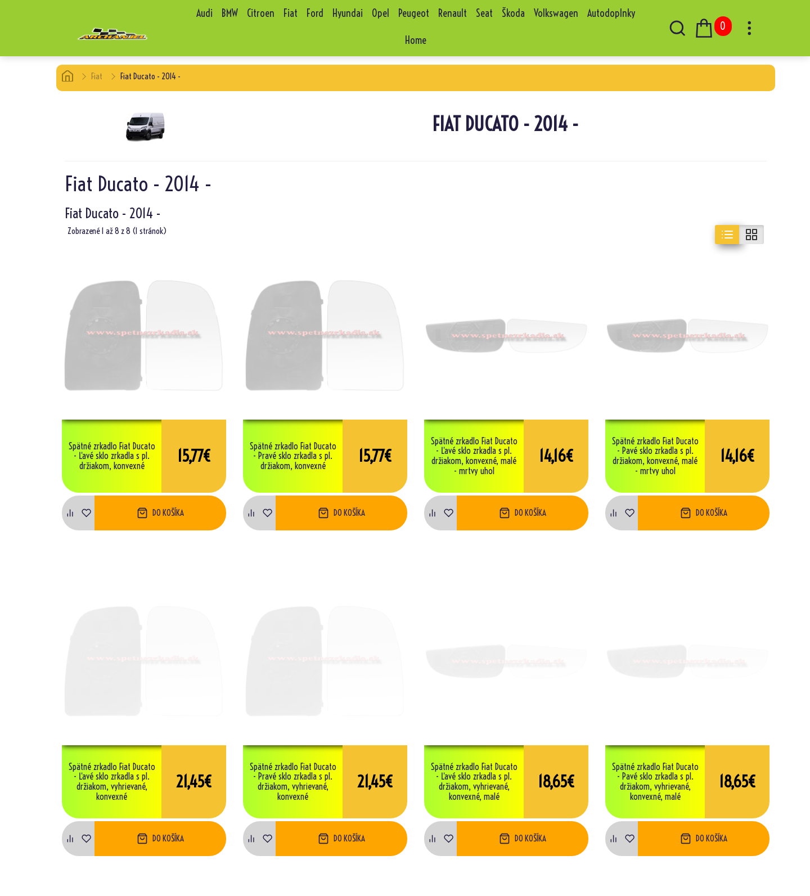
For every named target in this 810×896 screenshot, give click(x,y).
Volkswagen (556, 13)
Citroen (260, 13)
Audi (204, 13)
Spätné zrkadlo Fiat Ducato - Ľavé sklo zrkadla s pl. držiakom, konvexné (112, 456)
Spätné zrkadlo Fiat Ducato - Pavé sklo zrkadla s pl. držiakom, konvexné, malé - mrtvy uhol (655, 456)
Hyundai (347, 13)
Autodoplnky (611, 13)
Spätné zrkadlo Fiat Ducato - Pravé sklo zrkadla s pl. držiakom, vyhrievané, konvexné (293, 782)
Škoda (513, 13)
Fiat (291, 13)
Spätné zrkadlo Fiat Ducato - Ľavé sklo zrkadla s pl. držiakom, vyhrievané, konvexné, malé (474, 782)
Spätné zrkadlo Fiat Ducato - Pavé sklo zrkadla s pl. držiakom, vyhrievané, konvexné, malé (655, 782)
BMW (230, 13)
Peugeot (413, 13)
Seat (484, 13)
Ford (315, 13)
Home (415, 40)
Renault (452, 13)
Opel (380, 13)
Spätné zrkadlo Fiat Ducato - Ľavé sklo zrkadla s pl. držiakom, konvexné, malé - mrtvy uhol (474, 456)
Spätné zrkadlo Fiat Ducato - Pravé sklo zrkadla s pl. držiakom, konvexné (293, 456)
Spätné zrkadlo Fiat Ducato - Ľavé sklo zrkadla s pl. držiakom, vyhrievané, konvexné (112, 782)
